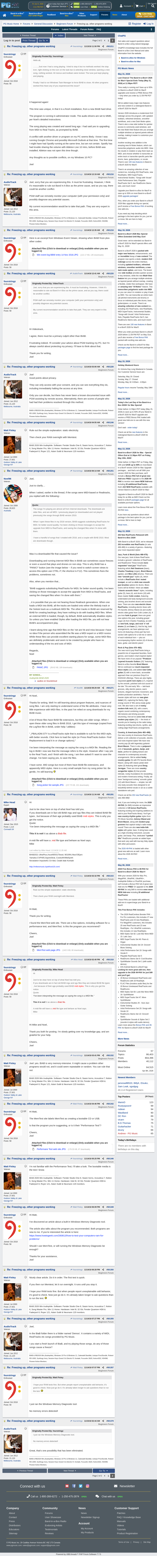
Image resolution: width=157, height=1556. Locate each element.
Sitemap (13, 1533)
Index (58, 35)
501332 (110, 1055)
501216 (110, 174)
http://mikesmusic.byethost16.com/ (44, 866)
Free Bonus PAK (137, 206)
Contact (13, 1517)
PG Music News (126, 68)
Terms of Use (123, 1542)
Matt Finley (76, 876)
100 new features (136, 162)
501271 (110, 688)
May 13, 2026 (124, 449)
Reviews (49, 1533)
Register (134, 23)
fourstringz (76, 46)
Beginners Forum (65, 24)
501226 (110, 367)
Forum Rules (87, 29)
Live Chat (84, 7)
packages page (124, 347)
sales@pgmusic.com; (32, 1545)
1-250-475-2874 (100, 4)
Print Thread (29, 40)
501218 (110, 230)
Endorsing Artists (53, 1525)
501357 (110, 1367)
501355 (110, 1319)
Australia (7, 511)
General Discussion (43, 24)
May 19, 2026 (124, 230)
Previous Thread (27, 35)
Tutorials (121, 1529)
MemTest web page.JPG (48, 950)
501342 (110, 1104)
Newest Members (126, 1077)
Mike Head (77, 960)
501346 (110, 1159)
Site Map (147, 1542)
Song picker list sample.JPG (50, 785)
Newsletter (127, 1486)
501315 (110, 876)
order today (132, 428)
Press (12, 1521)
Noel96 (78, 688)
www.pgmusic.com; (14, 1545)
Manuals (121, 1521)
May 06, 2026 (124, 865)
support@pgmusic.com (50, 1545)
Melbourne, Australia (12, 214)
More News (123, 1038)
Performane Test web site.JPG (51, 1149)
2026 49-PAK (127, 848)
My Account (87, 1528)
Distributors (15, 1525)
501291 (110, 794)
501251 (110, 471)
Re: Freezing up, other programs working (31, 46)
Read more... (123, 224)
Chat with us (108, 1496)
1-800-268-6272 (86, 4)
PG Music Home (11, 24)
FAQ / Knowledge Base (129, 1517)
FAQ (99, 29)
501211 (110, 46)
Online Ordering (104, 7)
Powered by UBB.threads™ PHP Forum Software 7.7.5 (78, 1554)
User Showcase (53, 1517)
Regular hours (123, 388)
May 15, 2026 (124, 361)
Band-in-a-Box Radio (55, 1521)
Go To (43, 40)
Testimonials (51, 1529)
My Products (87, 1532)
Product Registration (127, 1533)
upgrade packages (130, 196)
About (12, 1513)
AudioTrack (76, 273)
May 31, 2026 (124, 74)
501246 (110, 422)
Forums (26, 24)
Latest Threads (69, 29)
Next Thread (90, 35)
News (84, 1513)
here (126, 510)
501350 (110, 1270)
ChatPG (122, 36)
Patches (121, 1513)
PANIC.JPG (42, 667)
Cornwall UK (9, 829)
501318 (110, 960)
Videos (120, 1525)
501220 (110, 273)
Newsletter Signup (90, 1517)
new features (137, 432)
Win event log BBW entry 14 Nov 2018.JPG (57, 255)
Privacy (136, 1542)
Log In (148, 23)
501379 (110, 1421)
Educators (14, 1529)
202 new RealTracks (140, 795)
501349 (110, 1207)
